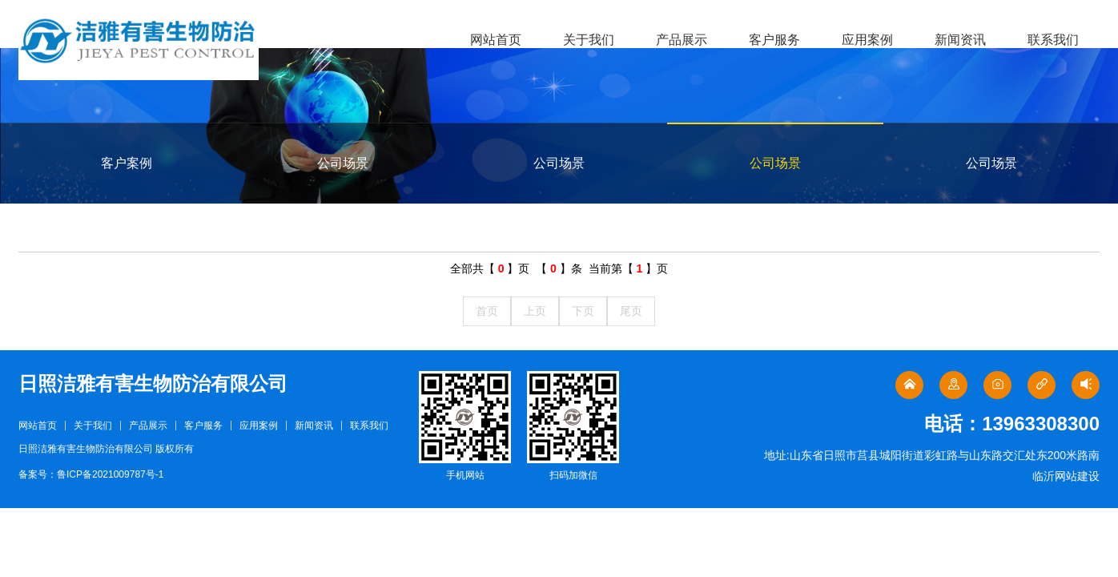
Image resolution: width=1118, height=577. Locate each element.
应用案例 (867, 39)
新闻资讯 (960, 39)
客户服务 (774, 39)
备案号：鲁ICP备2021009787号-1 (90, 474)
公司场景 (342, 163)
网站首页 (495, 39)
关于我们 (588, 39)
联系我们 (1053, 39)
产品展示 (681, 39)
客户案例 (126, 163)
